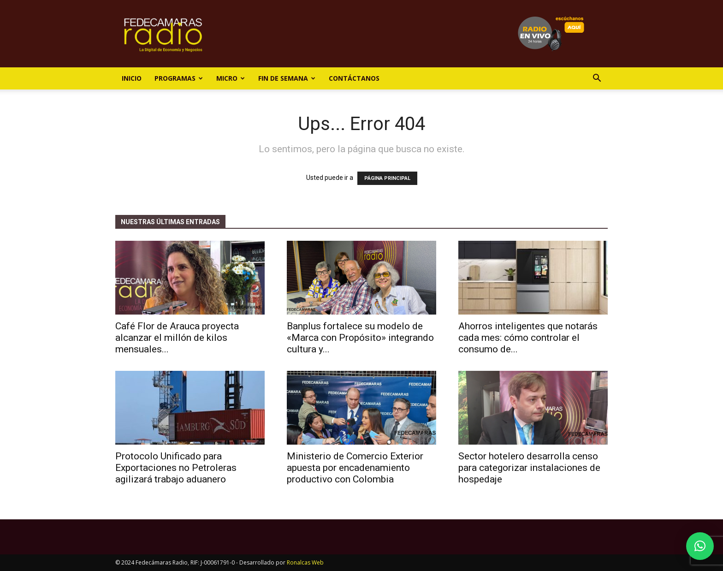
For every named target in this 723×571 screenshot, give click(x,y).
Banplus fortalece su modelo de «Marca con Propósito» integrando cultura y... (360, 338)
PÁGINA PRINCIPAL (387, 178)
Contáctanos (354, 78)
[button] (597, 79)
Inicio (132, 78)
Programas (178, 78)
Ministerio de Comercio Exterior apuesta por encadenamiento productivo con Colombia (355, 468)
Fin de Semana (286, 78)
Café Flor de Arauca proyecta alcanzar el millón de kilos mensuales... (177, 338)
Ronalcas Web (305, 562)
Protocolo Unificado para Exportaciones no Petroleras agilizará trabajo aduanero (176, 468)
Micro (230, 78)
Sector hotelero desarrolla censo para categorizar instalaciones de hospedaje (529, 468)
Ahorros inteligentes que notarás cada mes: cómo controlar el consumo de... (528, 338)
